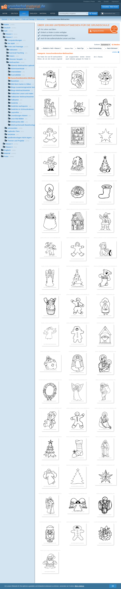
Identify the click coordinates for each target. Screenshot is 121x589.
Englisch (33, 13)
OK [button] (113, 586)
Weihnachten (41, 19)
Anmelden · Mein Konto (110, 7)
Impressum (115, 1)
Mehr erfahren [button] (79, 586)
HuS (24, 13)
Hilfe (99, 1)
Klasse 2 (17, 19)
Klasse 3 (10, 144)
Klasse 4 (10, 147)
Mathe (4, 13)
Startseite (5, 19)
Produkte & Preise (89, 1)
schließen (115, 52)
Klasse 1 (10, 34)
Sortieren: (97, 44)
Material (43, 13)
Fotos (52, 13)
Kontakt (106, 1)
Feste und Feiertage (28, 19)
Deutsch (14, 13)
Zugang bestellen (104, 31)
